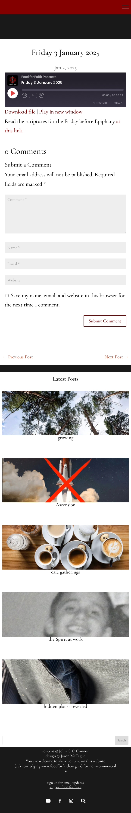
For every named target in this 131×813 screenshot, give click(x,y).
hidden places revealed (65, 706)
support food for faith (65, 787)
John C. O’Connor (74, 750)
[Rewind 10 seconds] (24, 95)
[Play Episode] (12, 93)
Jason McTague (73, 755)
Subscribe (100, 103)
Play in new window (60, 111)
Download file (20, 111)
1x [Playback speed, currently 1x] (32, 95)
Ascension (65, 505)
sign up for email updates (65, 782)
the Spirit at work (65, 639)
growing (65, 438)
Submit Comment (105, 321)
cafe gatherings (65, 572)
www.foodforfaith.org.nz (61, 766)
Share (118, 103)
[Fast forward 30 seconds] (41, 95)
